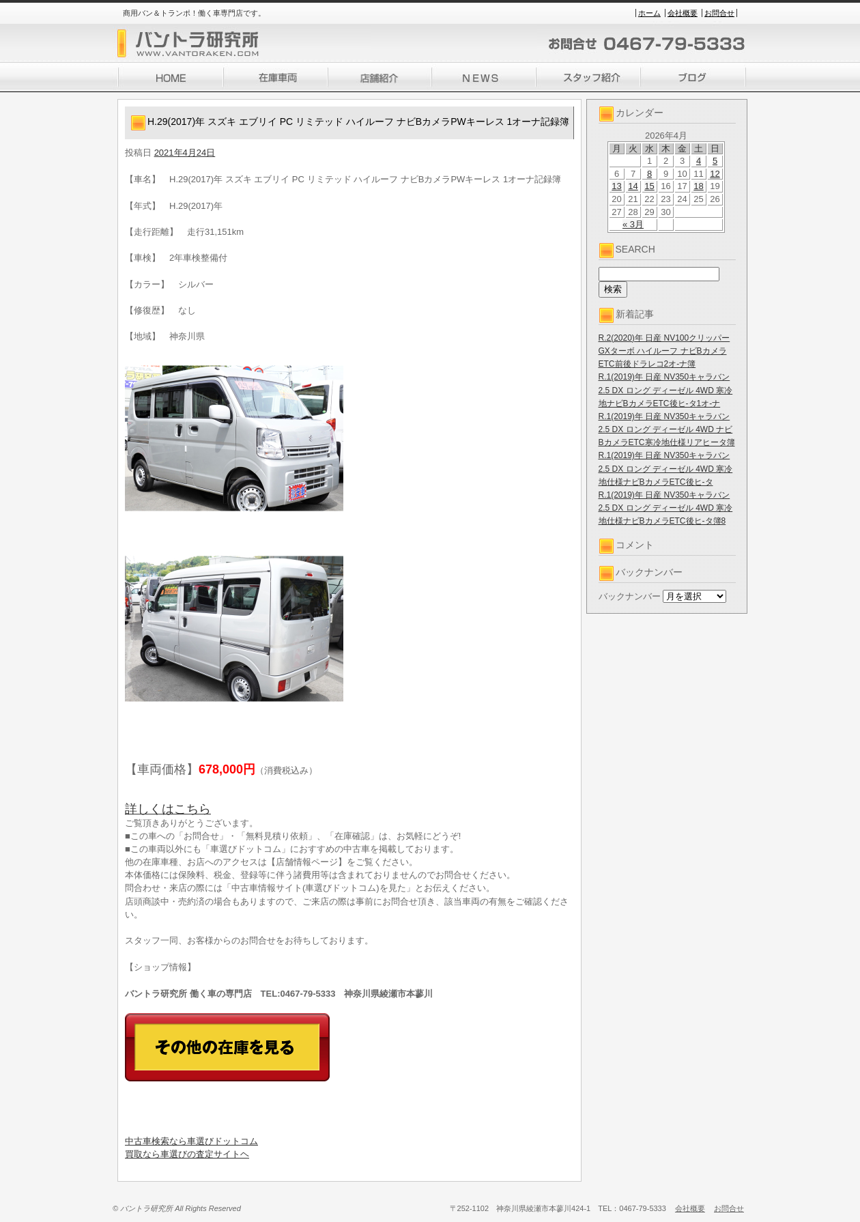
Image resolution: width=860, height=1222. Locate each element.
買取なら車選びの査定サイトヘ (187, 1154)
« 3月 (633, 224)
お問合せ (719, 13)
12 (714, 174)
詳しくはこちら (168, 809)
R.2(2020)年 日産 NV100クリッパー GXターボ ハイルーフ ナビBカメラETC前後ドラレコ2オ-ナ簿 (664, 351)
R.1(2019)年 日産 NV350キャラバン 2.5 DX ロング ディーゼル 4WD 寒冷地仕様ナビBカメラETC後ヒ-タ (666, 468)
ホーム (649, 13)
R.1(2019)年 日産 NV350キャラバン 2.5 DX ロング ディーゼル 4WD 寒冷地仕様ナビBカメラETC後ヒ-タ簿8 (666, 508)
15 (649, 186)
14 (632, 186)
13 (616, 186)
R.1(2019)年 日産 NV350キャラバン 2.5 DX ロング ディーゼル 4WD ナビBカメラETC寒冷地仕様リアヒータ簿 (667, 429)
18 (698, 186)
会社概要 (683, 13)
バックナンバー (630, 596)
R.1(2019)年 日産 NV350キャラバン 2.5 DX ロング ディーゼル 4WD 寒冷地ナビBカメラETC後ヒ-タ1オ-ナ (666, 390)
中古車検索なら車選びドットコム (191, 1141)
